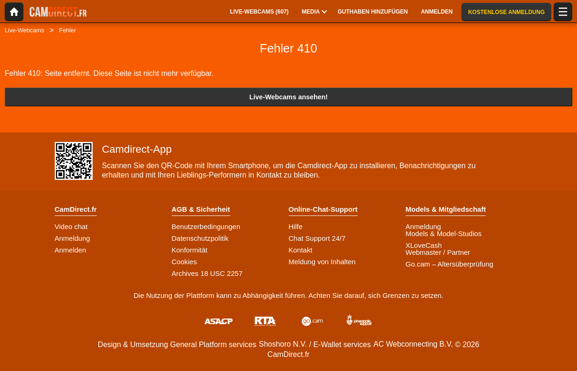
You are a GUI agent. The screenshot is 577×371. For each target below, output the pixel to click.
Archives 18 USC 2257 (207, 273)
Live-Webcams (24, 30)
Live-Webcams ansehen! (288, 97)
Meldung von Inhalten (322, 262)
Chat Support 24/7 (317, 238)
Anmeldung (72, 238)
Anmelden (71, 250)
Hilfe (296, 226)
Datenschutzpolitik (200, 238)
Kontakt (301, 250)
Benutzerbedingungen (206, 226)
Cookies (184, 262)
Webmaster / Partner (438, 252)
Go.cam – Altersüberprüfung (450, 264)
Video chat (71, 226)
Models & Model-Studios (444, 233)
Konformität (190, 250)
